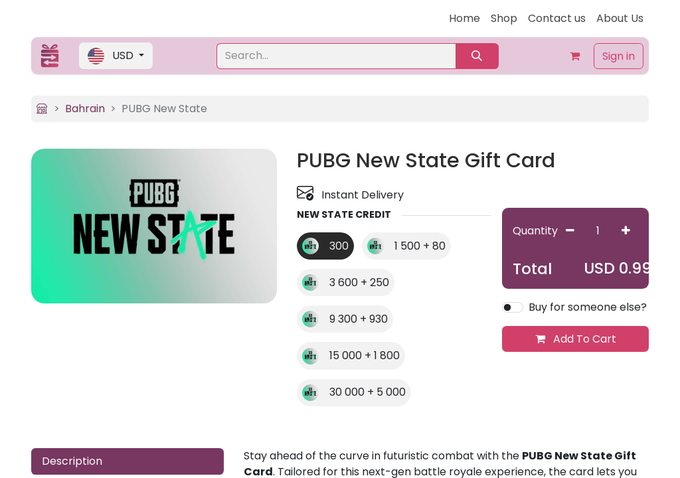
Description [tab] (72, 461)
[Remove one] (570, 230)
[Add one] (626, 230)
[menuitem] (464, 18)
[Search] (477, 56)
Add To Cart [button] (575, 339)
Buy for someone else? (588, 307)
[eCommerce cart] (575, 55)
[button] (116, 55)
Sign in (618, 56)
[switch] (512, 307)
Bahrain (85, 108)
